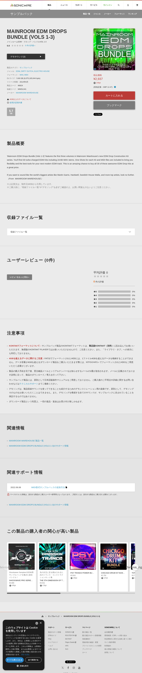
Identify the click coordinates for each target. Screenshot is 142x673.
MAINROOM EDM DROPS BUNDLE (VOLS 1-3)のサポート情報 (39, 446)
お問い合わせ (53, 649)
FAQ (49, 639)
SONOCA (68, 632)
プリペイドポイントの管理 (91, 646)
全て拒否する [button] (33, 660)
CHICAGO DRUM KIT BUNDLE (113, 573)
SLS (66, 649)
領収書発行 (86, 639)
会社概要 (107, 632)
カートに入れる (114, 95)
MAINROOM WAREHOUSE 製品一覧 (26, 440)
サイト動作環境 (110, 642)
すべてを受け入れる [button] (14, 660)
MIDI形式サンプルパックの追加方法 (48, 487)
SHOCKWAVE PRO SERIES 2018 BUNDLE (27, 580)
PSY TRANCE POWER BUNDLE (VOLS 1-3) (88, 573)
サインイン (107, 5)
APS (66, 646)
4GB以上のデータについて (19, 99)
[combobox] (36, 623)
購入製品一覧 (87, 632)
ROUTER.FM (69, 635)
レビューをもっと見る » (19, 277)
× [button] (41, 623)
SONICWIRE (20, 5)
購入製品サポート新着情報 (91, 635)
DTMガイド (52, 635)
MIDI (26, 75)
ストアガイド (53, 642)
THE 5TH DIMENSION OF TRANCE (54, 580)
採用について (109, 652)
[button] (135, 567)
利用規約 (107, 646)
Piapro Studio (69, 642)
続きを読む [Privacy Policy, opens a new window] (25, 654)
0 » (30, 45)
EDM (18, 71)
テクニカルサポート (28, 383)
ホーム (42, 616)
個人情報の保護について (113, 649)
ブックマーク (114, 105)
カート (84, 652)
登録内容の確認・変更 (90, 642)
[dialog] (23, 645)
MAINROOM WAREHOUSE (27, 93)
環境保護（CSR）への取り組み (115, 635)
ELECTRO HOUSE (42, 71)
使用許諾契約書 (14, 103)
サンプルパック (26, 68)
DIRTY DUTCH (27, 71)
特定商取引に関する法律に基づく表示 (118, 639)
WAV (21, 75)
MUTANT (68, 639)
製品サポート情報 (54, 632)
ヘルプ (50, 646)
